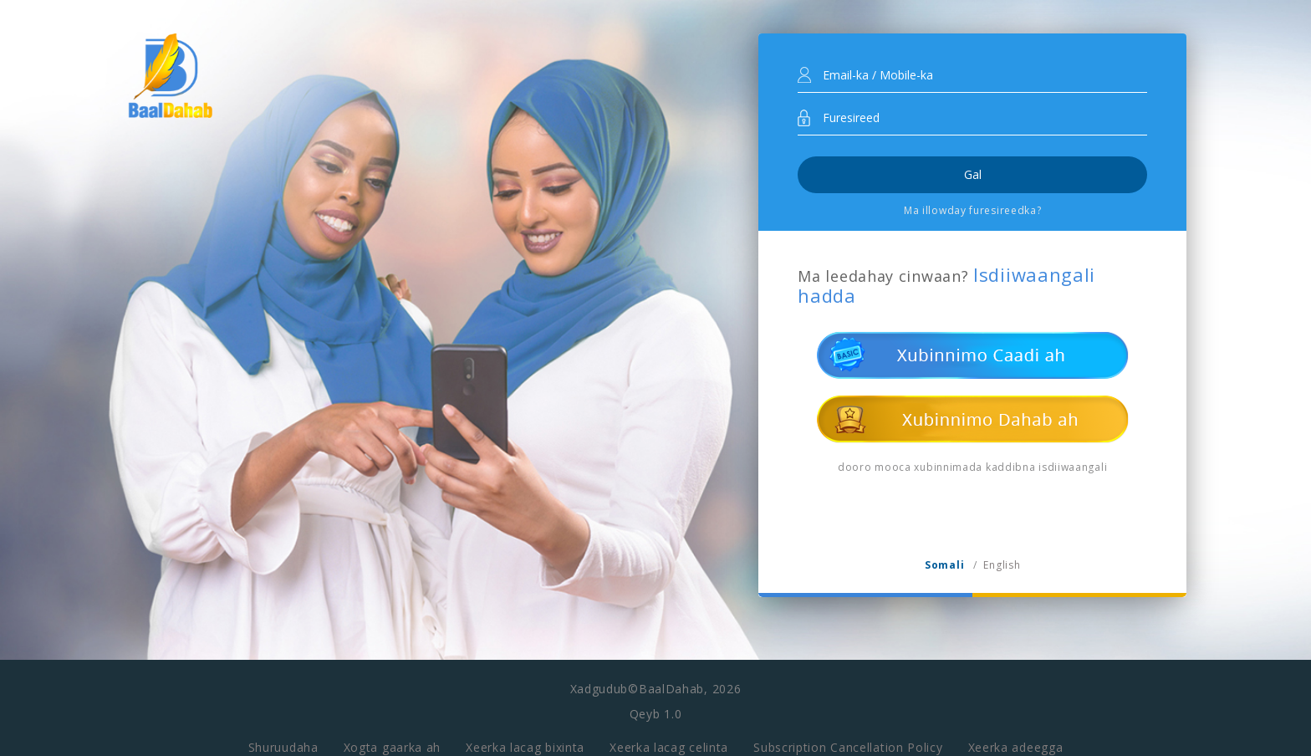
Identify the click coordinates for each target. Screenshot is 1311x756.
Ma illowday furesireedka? (973, 210)
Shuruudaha (283, 738)
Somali (944, 565)
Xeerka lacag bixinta (525, 738)
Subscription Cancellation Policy (847, 738)
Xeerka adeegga (1016, 738)
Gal (973, 174)
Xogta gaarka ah (392, 738)
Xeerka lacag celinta (669, 738)
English (1001, 565)
